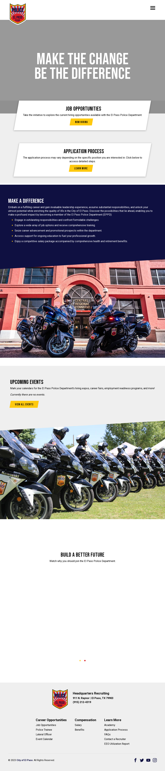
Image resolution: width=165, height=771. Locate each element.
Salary (78, 725)
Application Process (116, 729)
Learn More (81, 168)
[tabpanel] (82, 602)
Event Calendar (44, 739)
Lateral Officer (44, 734)
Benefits (79, 729)
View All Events (24, 404)
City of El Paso (25, 760)
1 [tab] (80, 660)
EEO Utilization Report (116, 743)
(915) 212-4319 (82, 702)
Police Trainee (44, 729)
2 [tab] (85, 660)
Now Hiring (81, 122)
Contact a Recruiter (115, 739)
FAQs (107, 734)
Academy (109, 725)
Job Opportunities (46, 725)
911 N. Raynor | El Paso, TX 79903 (93, 698)
